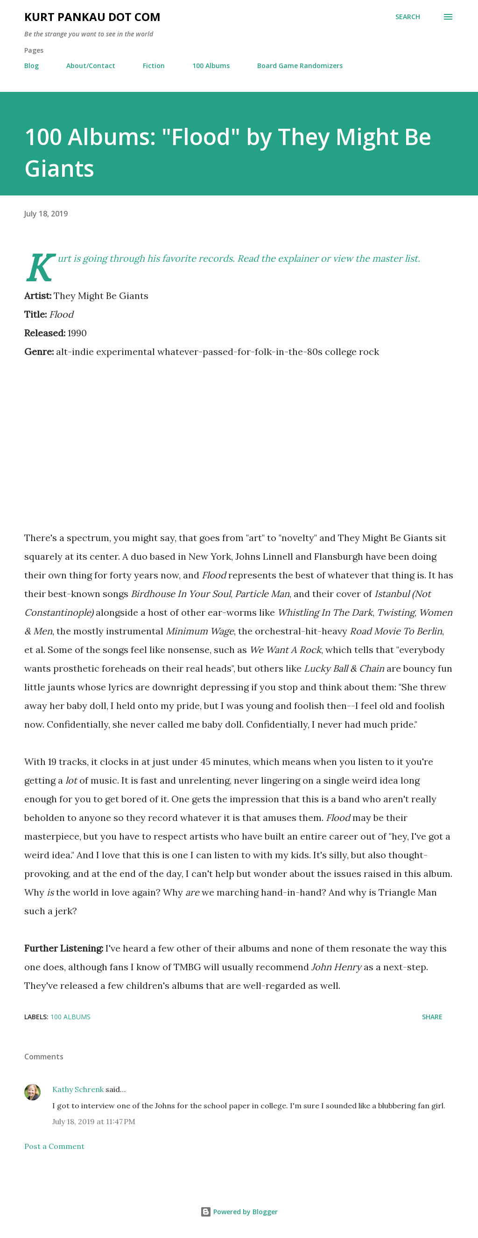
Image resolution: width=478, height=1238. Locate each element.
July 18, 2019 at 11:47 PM (93, 1121)
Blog (31, 65)
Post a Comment (54, 1146)
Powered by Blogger (239, 1211)
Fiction (154, 65)
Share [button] (432, 1016)
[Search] (407, 16)
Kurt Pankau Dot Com (92, 16)
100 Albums (211, 65)
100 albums (70, 1016)
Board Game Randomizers (300, 65)
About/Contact (90, 65)
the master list (386, 258)
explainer (298, 258)
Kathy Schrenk (78, 1089)
